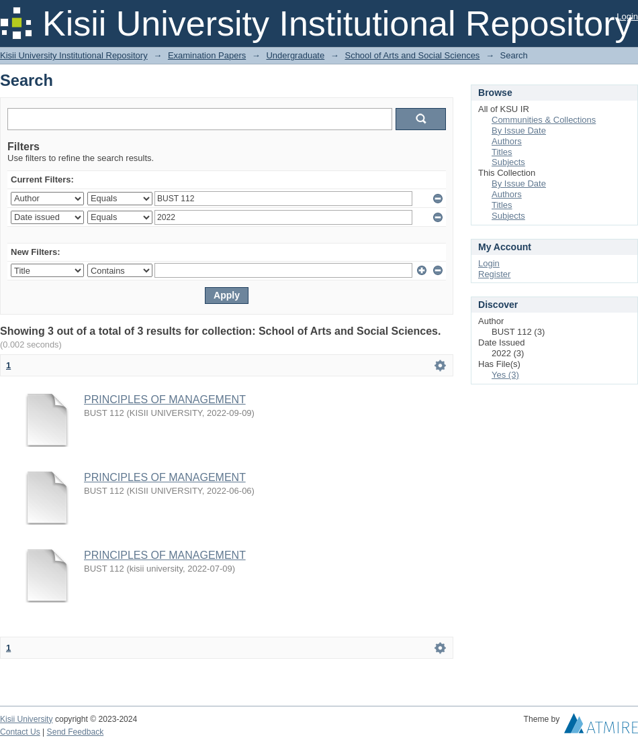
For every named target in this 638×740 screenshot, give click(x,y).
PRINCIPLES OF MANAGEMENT (165, 399)
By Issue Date (519, 130)
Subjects (508, 162)
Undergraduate (295, 55)
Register (494, 274)
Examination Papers (207, 55)
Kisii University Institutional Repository (74, 55)
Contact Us (20, 732)
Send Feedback (75, 732)
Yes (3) (505, 375)
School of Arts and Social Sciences (412, 55)
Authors (507, 141)
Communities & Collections (544, 120)
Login (627, 16)
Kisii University (26, 719)
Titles (502, 152)
